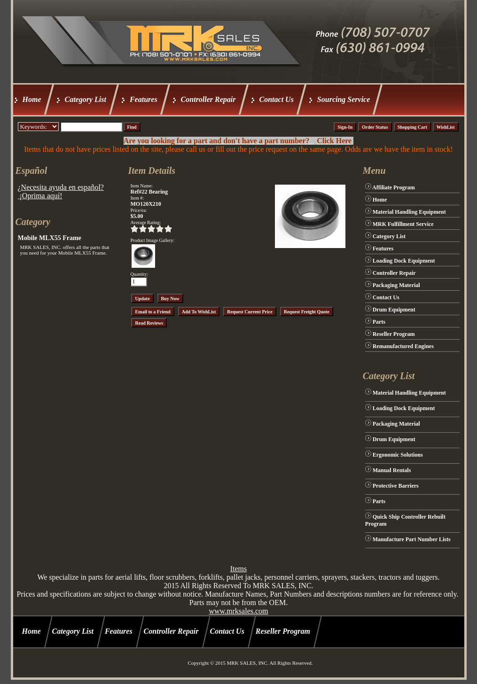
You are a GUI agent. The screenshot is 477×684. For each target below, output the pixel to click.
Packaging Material (396, 285)
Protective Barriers (396, 485)
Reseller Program (394, 334)
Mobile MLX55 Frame (49, 237)
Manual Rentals (392, 470)
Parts (379, 322)
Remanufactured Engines (403, 346)
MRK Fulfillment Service (403, 224)
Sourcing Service (343, 99)
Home (32, 99)
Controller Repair (208, 99)
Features (143, 99)
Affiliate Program (393, 187)
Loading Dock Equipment (404, 260)
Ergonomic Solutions (398, 454)
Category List (85, 99)
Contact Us (276, 99)
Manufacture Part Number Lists (412, 539)
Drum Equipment (394, 309)
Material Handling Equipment (409, 212)
